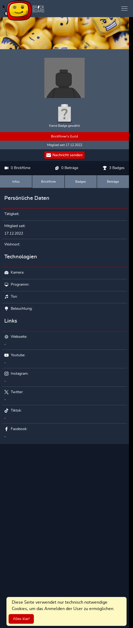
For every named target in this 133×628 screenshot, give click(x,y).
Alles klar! (21, 619)
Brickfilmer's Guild (64, 136)
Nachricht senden (64, 155)
